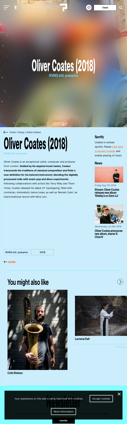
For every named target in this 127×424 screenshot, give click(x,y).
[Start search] (120, 7)
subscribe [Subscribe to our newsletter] (63, 420)
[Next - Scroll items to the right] (120, 282)
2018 (42, 252)
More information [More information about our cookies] (63, 411)
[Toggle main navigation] (6, 7)
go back (9, 261)
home (13, 132)
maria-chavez (34, 132)
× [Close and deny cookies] (119, 393)
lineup (21, 132)
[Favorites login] (89, 8)
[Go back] (6, 132)
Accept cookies (101, 398)
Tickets (105, 7)
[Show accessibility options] (16, 7)
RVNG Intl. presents (16, 252)
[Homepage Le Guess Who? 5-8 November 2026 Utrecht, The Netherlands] (64, 7)
